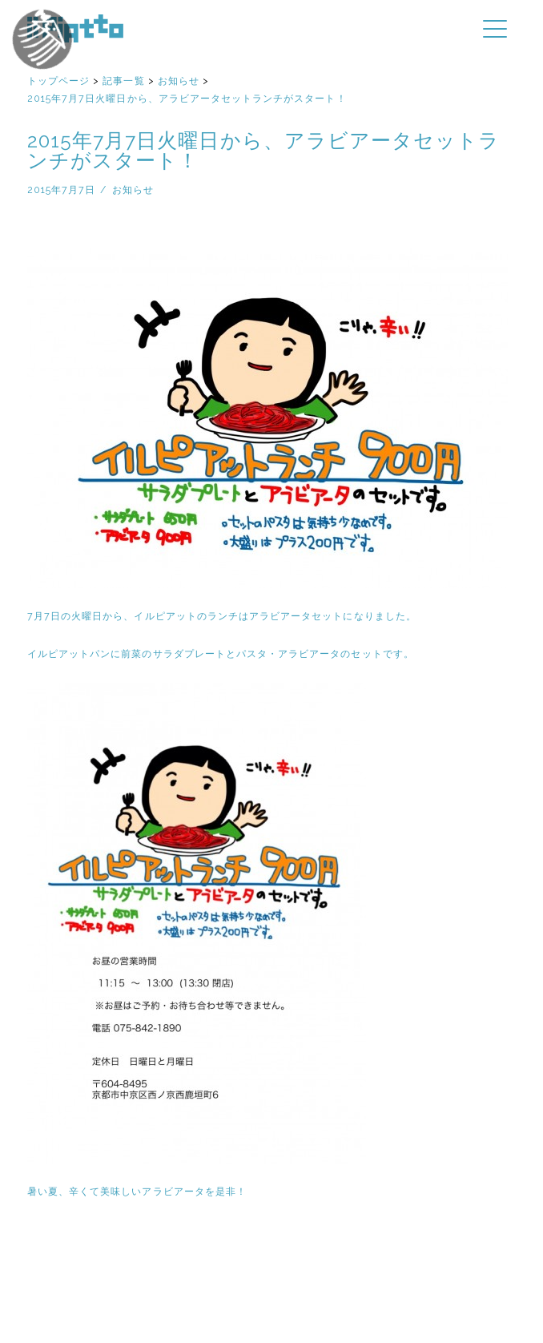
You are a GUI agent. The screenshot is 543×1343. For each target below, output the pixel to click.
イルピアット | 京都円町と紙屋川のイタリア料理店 (75, 28)
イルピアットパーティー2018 (72, 58)
